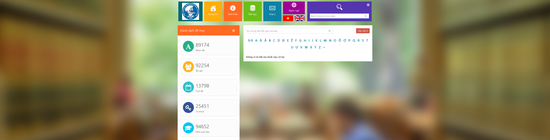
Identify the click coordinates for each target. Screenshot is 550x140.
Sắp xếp (378, 30)
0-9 (265, 40)
